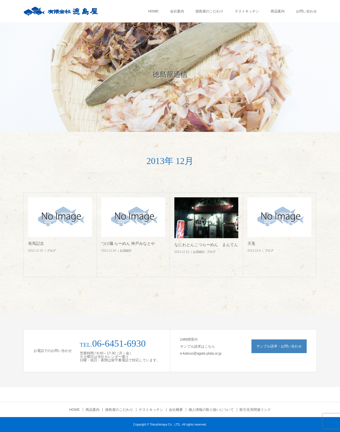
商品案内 (278, 11)
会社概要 (176, 409)
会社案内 (177, 11)
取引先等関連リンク (255, 409)
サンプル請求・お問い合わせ (279, 346)
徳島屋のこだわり (209, 11)
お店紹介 (126, 250)
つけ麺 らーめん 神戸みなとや (128, 243)
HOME (153, 11)
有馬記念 (36, 243)
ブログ (51, 250)
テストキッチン (247, 11)
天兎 (251, 243)
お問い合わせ (306, 11)
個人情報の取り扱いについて (211, 409)
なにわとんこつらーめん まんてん (206, 245)
